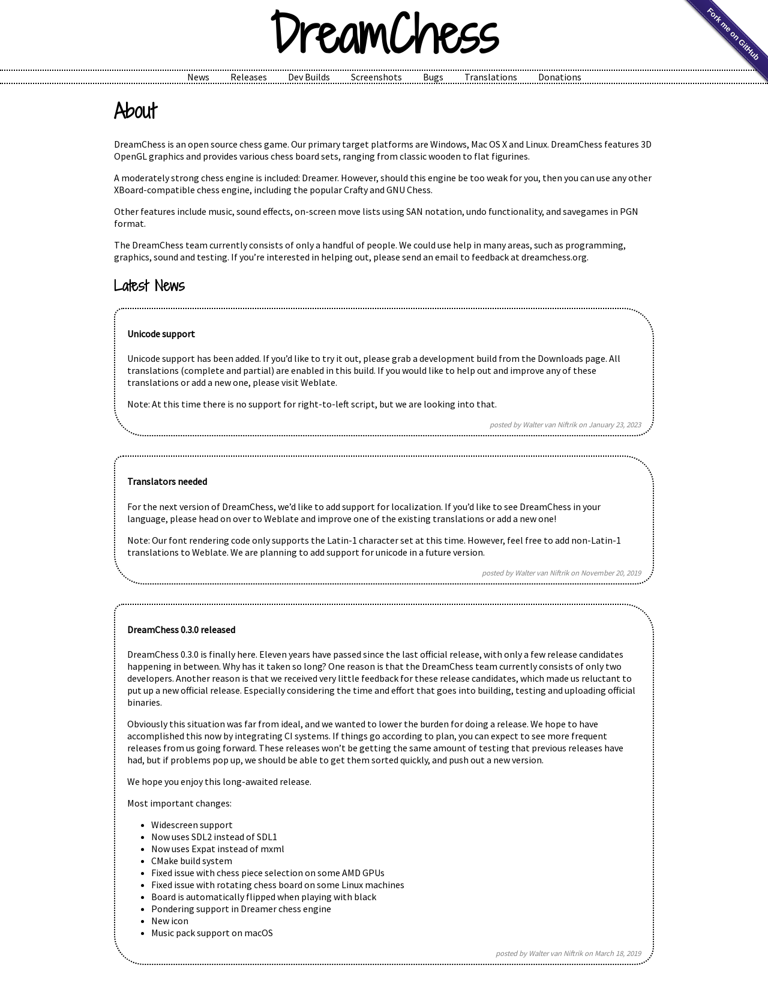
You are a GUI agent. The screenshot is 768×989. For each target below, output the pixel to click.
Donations (559, 77)
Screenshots (376, 77)
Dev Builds (309, 77)
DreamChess (384, 35)
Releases (248, 77)
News (198, 77)
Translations (490, 77)
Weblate (318, 382)
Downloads (560, 358)
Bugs (433, 77)
